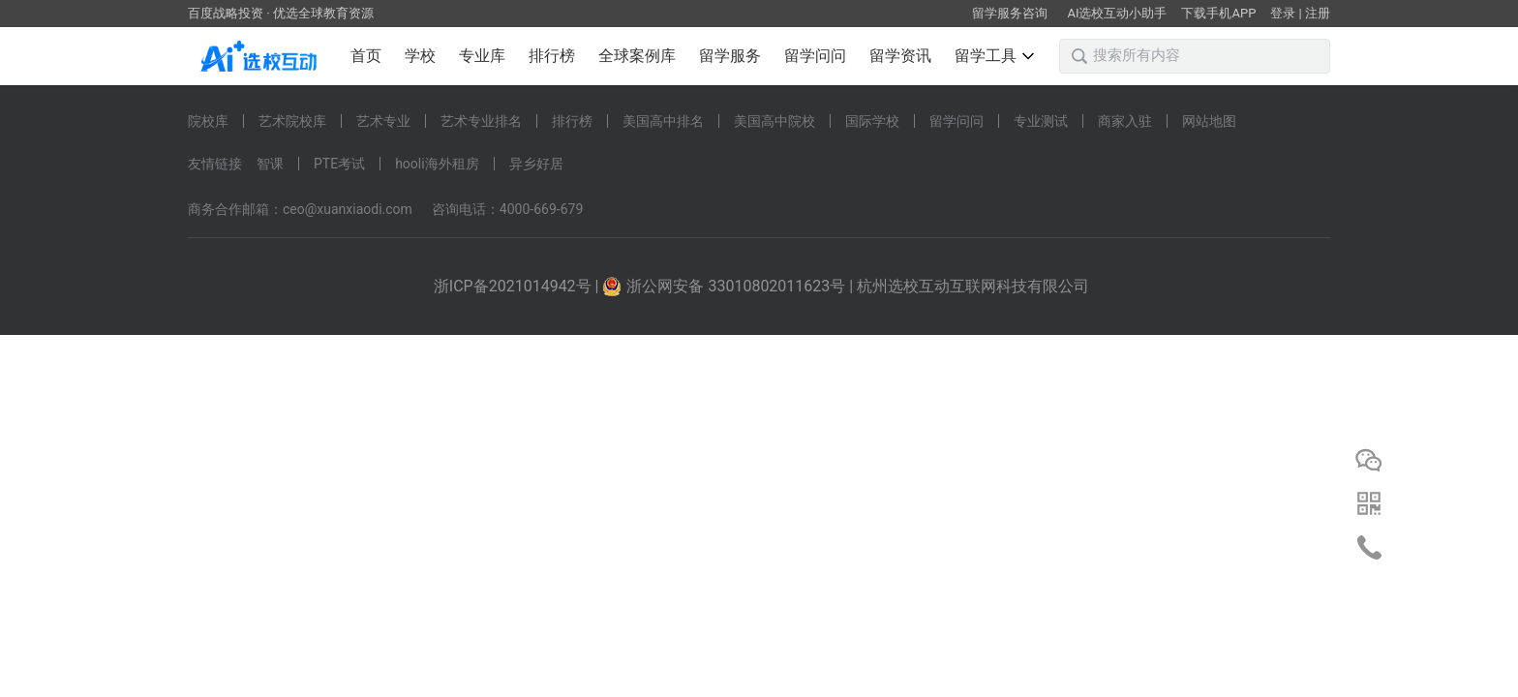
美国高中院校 (774, 121)
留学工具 (994, 55)
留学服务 (730, 55)
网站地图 (1209, 121)
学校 (420, 55)
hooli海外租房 (437, 163)
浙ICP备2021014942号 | (518, 286)
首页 (365, 55)
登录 (1282, 13)
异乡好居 (536, 163)
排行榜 (552, 55)
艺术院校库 (292, 121)
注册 (1317, 13)
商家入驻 (1125, 121)
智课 (270, 163)
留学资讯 (900, 55)
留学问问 (815, 55)
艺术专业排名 (481, 121)
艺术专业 (383, 121)
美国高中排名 (663, 121)
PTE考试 (339, 163)
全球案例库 (637, 55)
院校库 (208, 121)
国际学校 (872, 121)
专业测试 (1041, 121)
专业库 (482, 55)
